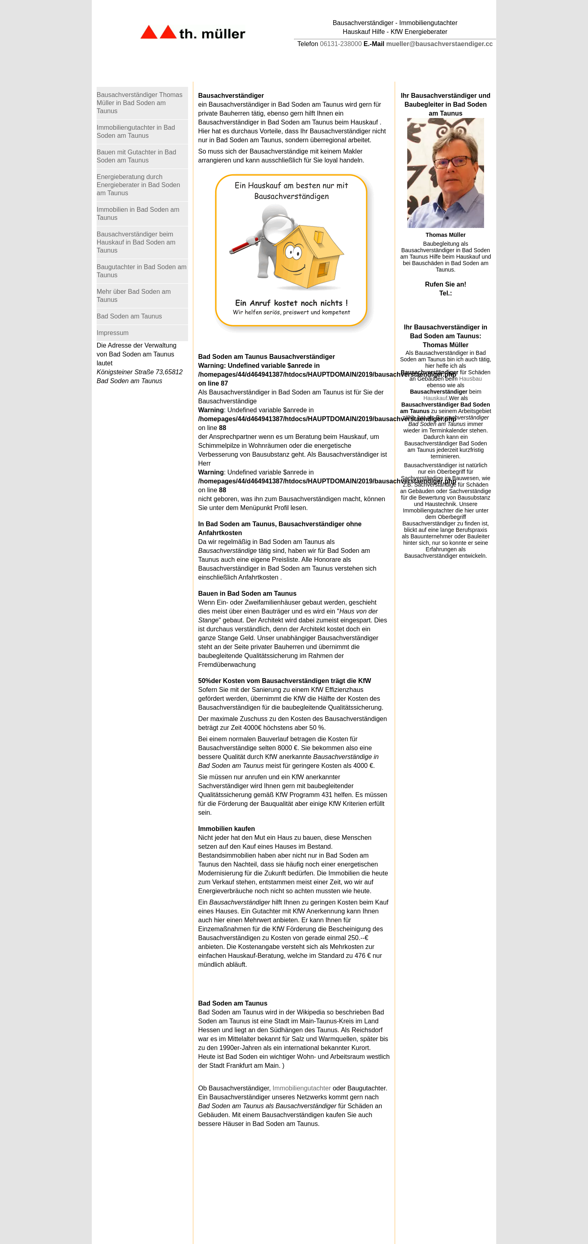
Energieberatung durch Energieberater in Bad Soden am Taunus (138, 184)
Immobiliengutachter (302, 1088)
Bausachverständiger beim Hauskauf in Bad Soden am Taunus (136, 242)
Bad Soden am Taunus (129, 316)
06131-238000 (341, 43)
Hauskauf (435, 398)
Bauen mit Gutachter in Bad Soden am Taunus (136, 156)
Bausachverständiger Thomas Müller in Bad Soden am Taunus (139, 102)
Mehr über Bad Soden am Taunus (134, 295)
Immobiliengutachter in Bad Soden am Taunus (136, 131)
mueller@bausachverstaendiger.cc (439, 43)
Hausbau (470, 378)
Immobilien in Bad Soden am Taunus (138, 213)
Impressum (113, 332)
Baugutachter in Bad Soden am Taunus (141, 271)
